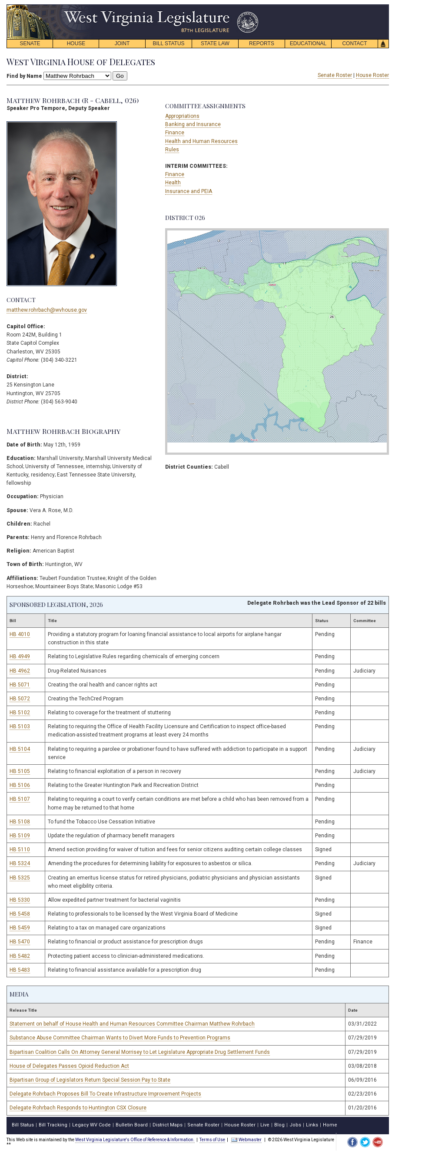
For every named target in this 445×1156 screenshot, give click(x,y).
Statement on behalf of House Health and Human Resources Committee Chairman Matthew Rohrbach (132, 1024)
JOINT (122, 43)
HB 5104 (20, 749)
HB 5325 (20, 878)
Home (330, 1125)
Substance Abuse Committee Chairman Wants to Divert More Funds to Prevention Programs (120, 1038)
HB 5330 (20, 900)
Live (264, 1125)
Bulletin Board (132, 1125)
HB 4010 (20, 634)
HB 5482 (20, 956)
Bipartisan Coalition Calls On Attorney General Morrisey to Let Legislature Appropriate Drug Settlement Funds (140, 1052)
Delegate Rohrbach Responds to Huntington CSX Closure (78, 1108)
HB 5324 (20, 863)
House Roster (372, 75)
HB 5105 (20, 771)
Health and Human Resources (201, 141)
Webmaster (246, 1139)
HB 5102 (20, 713)
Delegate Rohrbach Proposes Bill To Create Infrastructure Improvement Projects (105, 1094)
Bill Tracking (53, 1125)
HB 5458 (20, 914)
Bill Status (23, 1125)
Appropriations (182, 116)
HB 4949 (20, 656)
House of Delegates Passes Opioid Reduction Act (69, 1066)
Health (173, 183)
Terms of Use (212, 1139)
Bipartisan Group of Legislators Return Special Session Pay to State (90, 1080)
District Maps (168, 1125)
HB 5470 (20, 942)
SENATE (30, 43)
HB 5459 (20, 928)
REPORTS (261, 43)
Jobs (295, 1125)
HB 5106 (20, 785)
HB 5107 (20, 799)
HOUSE (76, 43)
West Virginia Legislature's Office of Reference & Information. (135, 1139)
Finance (174, 133)
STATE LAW (215, 43)
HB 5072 (20, 699)
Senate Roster (335, 75)
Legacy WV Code (91, 1125)
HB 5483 (20, 970)
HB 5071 (20, 685)
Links (312, 1125)
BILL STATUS (168, 43)
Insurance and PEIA (188, 191)
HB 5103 (20, 726)
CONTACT (354, 43)
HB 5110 (20, 849)
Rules (172, 150)
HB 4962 (20, 671)
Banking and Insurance (193, 124)
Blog (279, 1125)
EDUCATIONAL (308, 43)
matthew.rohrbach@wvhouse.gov (47, 310)
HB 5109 (20, 836)
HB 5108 (20, 822)
